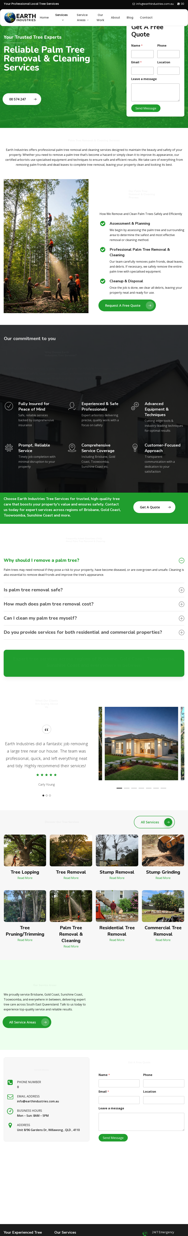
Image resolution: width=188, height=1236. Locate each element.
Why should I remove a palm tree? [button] (94, 560)
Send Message (145, 108)
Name (137, 45)
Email (136, 62)
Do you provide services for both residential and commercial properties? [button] (94, 632)
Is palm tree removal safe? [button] (94, 590)
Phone (162, 45)
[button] (23, 99)
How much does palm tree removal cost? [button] (94, 604)
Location (163, 62)
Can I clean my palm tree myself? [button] (94, 618)
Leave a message (144, 79)
